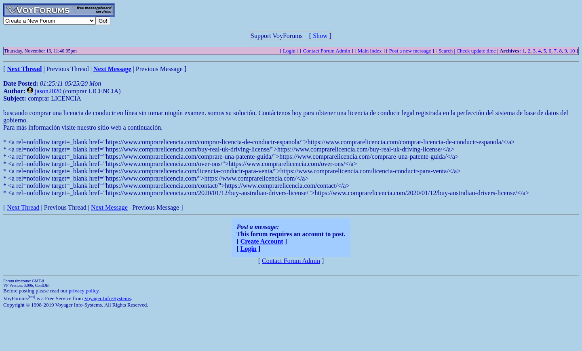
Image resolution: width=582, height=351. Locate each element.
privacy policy (84, 291)
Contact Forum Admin (326, 51)
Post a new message (410, 51)
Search (446, 51)
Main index (370, 51)
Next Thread (23, 207)
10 (572, 51)
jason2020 (48, 91)
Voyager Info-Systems (107, 298)
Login (289, 51)
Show (320, 35)
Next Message (109, 207)
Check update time (476, 51)
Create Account (261, 241)
